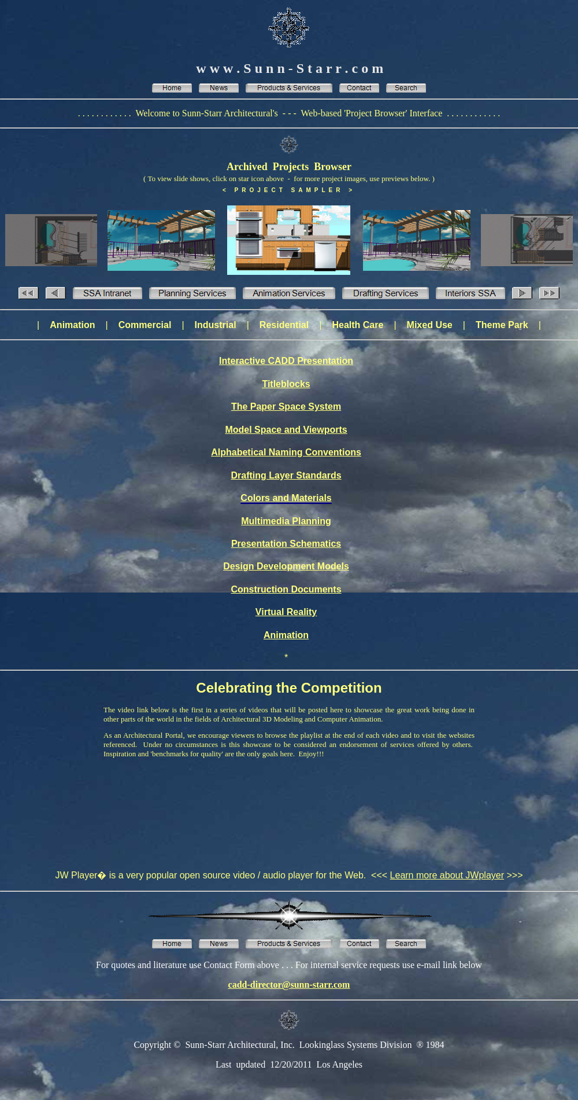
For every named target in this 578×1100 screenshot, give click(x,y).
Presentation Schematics (286, 544)
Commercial (145, 325)
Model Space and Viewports (286, 430)
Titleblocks (286, 384)
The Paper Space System (286, 406)
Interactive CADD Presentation (286, 361)
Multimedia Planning (286, 521)
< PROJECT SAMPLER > (289, 190)
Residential (284, 325)
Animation (72, 325)
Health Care (357, 325)
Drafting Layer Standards (286, 475)
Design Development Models (286, 566)
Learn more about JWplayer (447, 875)
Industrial (215, 325)
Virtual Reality (286, 612)
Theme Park (502, 325)
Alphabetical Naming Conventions (286, 452)
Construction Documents (286, 589)
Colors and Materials (285, 498)
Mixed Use (430, 325)
